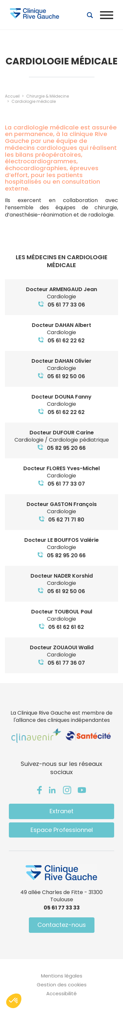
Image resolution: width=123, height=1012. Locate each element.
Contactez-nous (61, 925)
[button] (14, 1001)
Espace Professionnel (62, 830)
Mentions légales (61, 975)
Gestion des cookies (62, 984)
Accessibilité (61, 993)
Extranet (61, 811)
